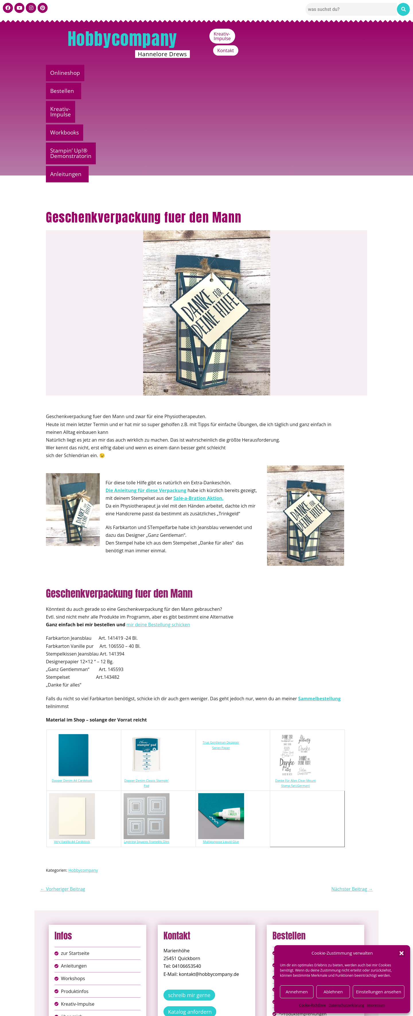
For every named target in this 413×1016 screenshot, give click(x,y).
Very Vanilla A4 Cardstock (72, 740)
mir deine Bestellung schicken (158, 523)
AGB (239, 1001)
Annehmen (297, 991)
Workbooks (205, 73)
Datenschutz (213, 1001)
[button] (401, 953)
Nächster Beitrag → (352, 788)
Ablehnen (333, 991)
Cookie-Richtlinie (312, 1005)
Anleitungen (342, 73)
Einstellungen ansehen (378, 991)
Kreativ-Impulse (317, 34)
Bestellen (107, 73)
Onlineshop (67, 73)
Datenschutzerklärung (346, 1005)
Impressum (376, 1005)
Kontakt (354, 34)
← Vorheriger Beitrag (62, 788)
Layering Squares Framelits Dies (146, 740)
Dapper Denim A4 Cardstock (72, 679)
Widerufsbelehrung (186, 1007)
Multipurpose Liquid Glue (221, 740)
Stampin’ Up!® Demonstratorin (273, 73)
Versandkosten (232, 1007)
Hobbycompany (122, 38)
